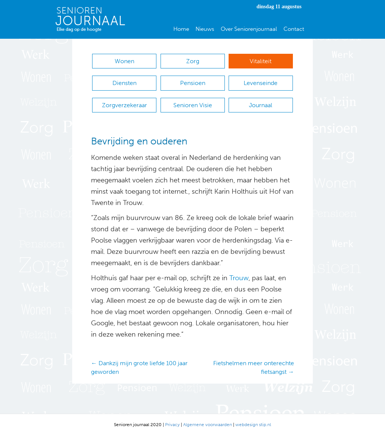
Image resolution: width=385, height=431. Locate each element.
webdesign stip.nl (253, 420)
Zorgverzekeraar (124, 101)
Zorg (192, 61)
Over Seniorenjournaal (249, 29)
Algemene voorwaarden (207, 420)
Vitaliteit (260, 61)
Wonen (124, 61)
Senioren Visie (192, 101)
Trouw (238, 273)
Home (181, 29)
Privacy (172, 420)
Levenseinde (260, 81)
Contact (293, 29)
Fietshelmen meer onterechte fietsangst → (253, 363)
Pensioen (192, 81)
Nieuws (205, 29)
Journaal (260, 101)
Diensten (124, 81)
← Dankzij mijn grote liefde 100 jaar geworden (139, 363)
